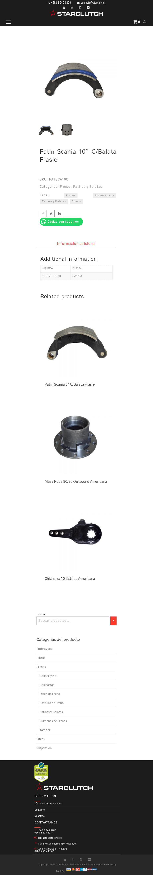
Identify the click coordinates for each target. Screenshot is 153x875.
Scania (76, 201)
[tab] (76, 244)
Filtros (40, 657)
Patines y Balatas (87, 186)
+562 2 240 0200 (61, 2)
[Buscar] (113, 620)
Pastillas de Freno (51, 703)
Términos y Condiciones (47, 803)
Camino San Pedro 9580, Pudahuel (55, 843)
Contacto (39, 810)
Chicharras (46, 684)
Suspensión (44, 748)
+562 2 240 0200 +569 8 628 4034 (45, 831)
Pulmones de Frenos (53, 721)
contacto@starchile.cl (93, 2)
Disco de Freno (49, 694)
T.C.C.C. (60, 871)
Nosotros (39, 816)
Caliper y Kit (47, 675)
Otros (40, 739)
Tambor (44, 730)
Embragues (44, 648)
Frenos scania (104, 195)
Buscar (41, 614)
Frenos (65, 186)
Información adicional (76, 244)
